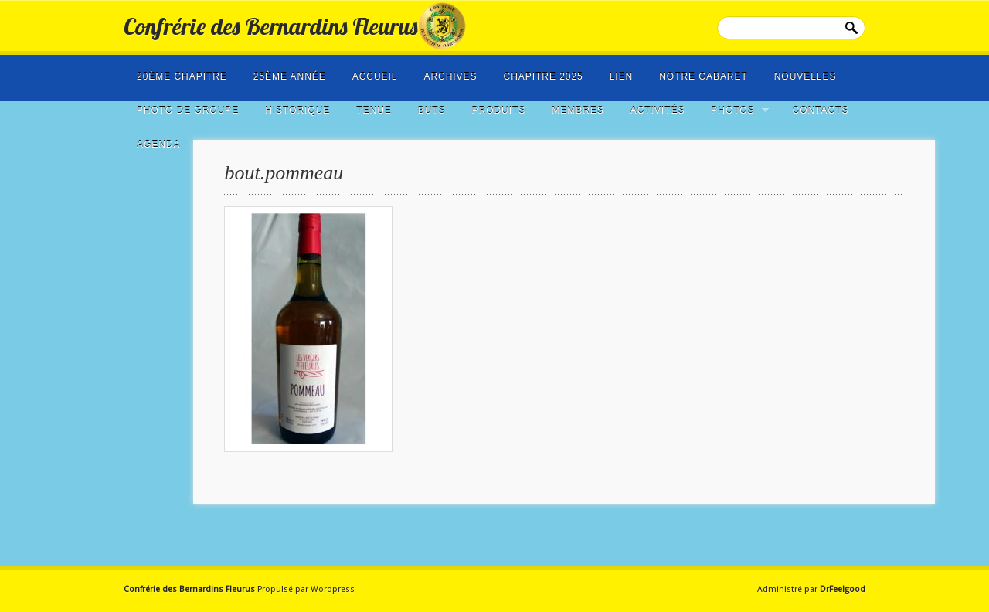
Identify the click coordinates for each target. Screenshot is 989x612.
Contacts (821, 110)
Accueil (375, 76)
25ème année (289, 76)
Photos (735, 110)
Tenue (373, 110)
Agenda (158, 144)
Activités (657, 110)
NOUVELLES (805, 76)
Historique (297, 110)
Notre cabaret (703, 76)
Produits (499, 110)
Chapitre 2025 (543, 76)
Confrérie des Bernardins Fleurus (270, 26)
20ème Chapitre (182, 76)
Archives (450, 76)
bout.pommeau (283, 173)
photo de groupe (188, 110)
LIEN (622, 76)
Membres (577, 110)
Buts (432, 110)
